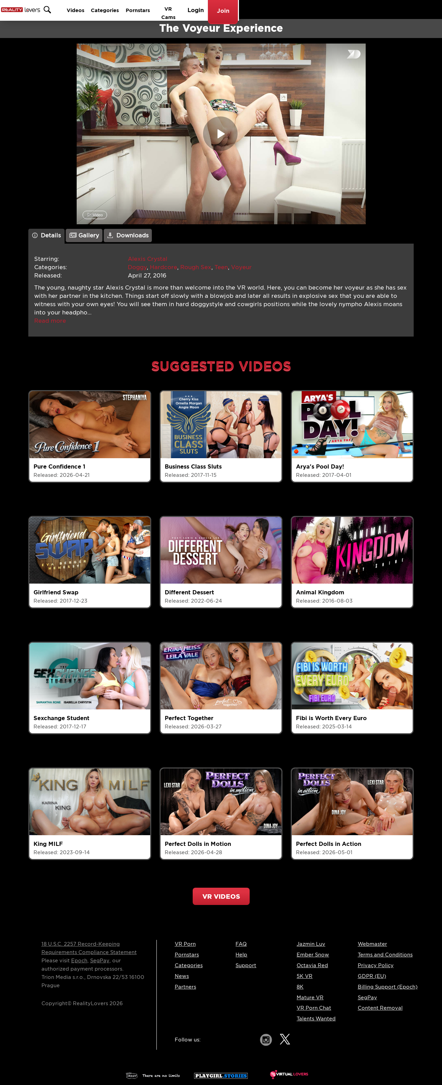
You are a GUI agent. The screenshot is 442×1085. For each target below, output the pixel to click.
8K (300, 987)
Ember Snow (313, 954)
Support (246, 965)
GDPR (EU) (372, 976)
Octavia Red (312, 965)
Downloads (127, 235)
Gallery (84, 235)
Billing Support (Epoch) (387, 987)
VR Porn (185, 944)
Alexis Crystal (147, 259)
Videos (231, 9)
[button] (50, 321)
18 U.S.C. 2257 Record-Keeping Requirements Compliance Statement (89, 948)
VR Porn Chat (314, 1008)
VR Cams (342, 9)
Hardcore (163, 267)
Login (373, 9)
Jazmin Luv (311, 944)
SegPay (99, 960)
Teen (221, 267)
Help (241, 954)
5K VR (305, 976)
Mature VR (310, 997)
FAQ (241, 944)
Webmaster (372, 944)
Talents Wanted (316, 1018)
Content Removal (380, 1008)
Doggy (137, 267)
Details (46, 235)
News (182, 976)
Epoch (79, 960)
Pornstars (305, 9)
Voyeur (241, 267)
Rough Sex (195, 267)
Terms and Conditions (385, 954)
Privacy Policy (376, 965)
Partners (185, 987)
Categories (266, 9)
